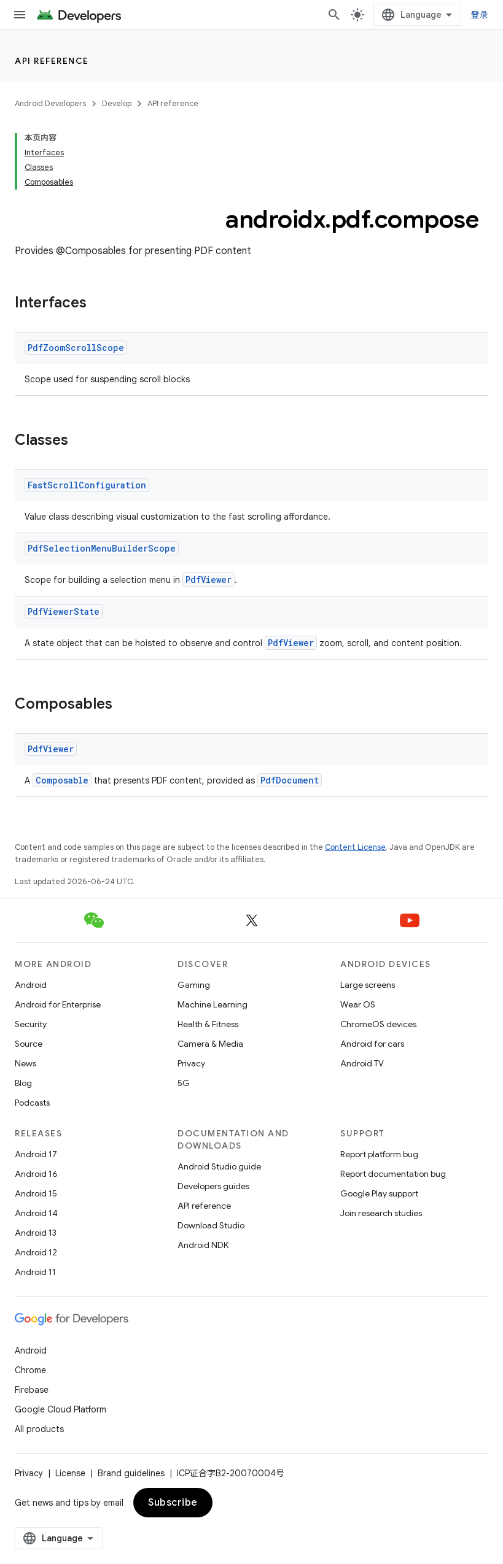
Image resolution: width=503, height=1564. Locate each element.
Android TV (362, 1063)
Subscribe (173, 1503)
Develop (116, 103)
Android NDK (202, 1244)
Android (31, 984)
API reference (52, 60)
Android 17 (36, 1154)
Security (31, 1024)
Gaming (193, 984)
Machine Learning (212, 1004)
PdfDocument (289, 780)
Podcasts (32, 1102)
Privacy (191, 1063)
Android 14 (36, 1213)
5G (183, 1082)
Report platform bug (379, 1154)
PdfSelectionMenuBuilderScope (102, 548)
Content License (355, 847)
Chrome (30, 1370)
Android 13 (36, 1232)
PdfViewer (208, 579)
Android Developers (50, 103)
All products (39, 1429)
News (25, 1063)
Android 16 (36, 1173)
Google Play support (379, 1193)
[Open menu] (19, 14)
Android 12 (36, 1252)
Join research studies (381, 1213)
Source (28, 1043)
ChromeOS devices (378, 1024)
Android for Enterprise (58, 1004)
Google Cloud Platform (60, 1409)
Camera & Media (210, 1043)
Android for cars (372, 1043)
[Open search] (334, 14)
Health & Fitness (207, 1024)
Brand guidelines (131, 1473)
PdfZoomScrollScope (76, 347)
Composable (62, 780)
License (70, 1473)
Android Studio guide (219, 1166)
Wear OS (357, 1004)
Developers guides (213, 1186)
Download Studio (210, 1225)
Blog (23, 1082)
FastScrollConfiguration (87, 485)
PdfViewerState (63, 611)
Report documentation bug (393, 1173)
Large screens (367, 984)
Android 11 (35, 1271)
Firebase (32, 1389)
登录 (480, 14)
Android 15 (36, 1193)
